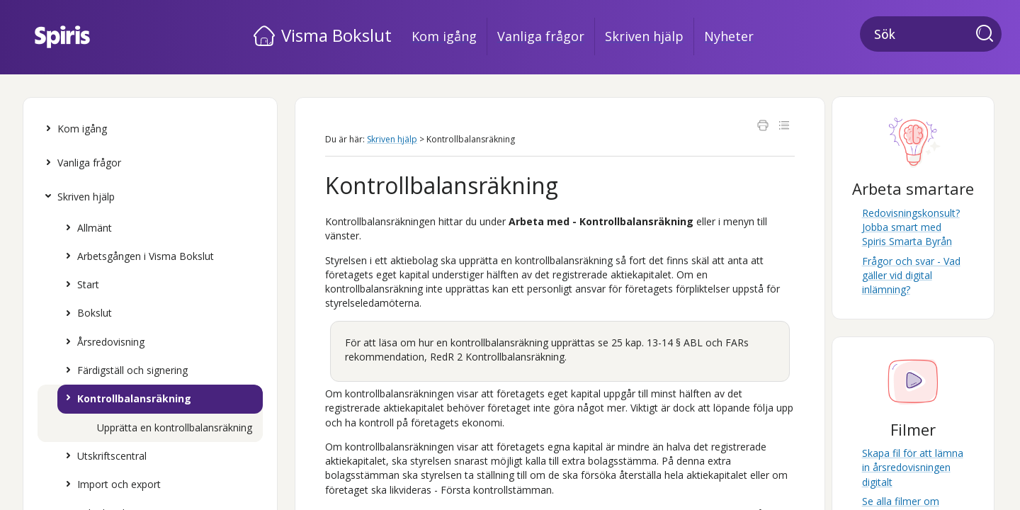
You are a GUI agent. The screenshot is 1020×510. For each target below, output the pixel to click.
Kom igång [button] (444, 36)
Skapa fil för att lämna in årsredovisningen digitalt (912, 467)
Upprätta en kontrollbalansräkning (174, 427)
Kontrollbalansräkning (125, 399)
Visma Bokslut (336, 35)
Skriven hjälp (77, 197)
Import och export (110, 484)
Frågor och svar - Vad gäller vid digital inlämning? (911, 275)
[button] (989, 35)
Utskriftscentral (103, 456)
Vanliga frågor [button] (540, 36)
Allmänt (85, 228)
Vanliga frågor (80, 163)
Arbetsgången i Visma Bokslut (136, 256)
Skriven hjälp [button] (644, 36)
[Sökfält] (931, 34)
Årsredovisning (101, 342)
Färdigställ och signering (123, 370)
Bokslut (85, 313)
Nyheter (729, 36)
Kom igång (73, 129)
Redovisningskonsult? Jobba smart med (911, 227)
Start (79, 285)
